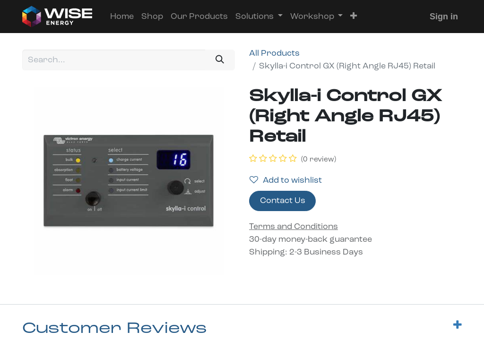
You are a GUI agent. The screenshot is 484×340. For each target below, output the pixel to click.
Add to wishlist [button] (286, 180)
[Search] (220, 60)
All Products (274, 53)
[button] (353, 17)
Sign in (444, 16)
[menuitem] (122, 17)
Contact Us (282, 200)
